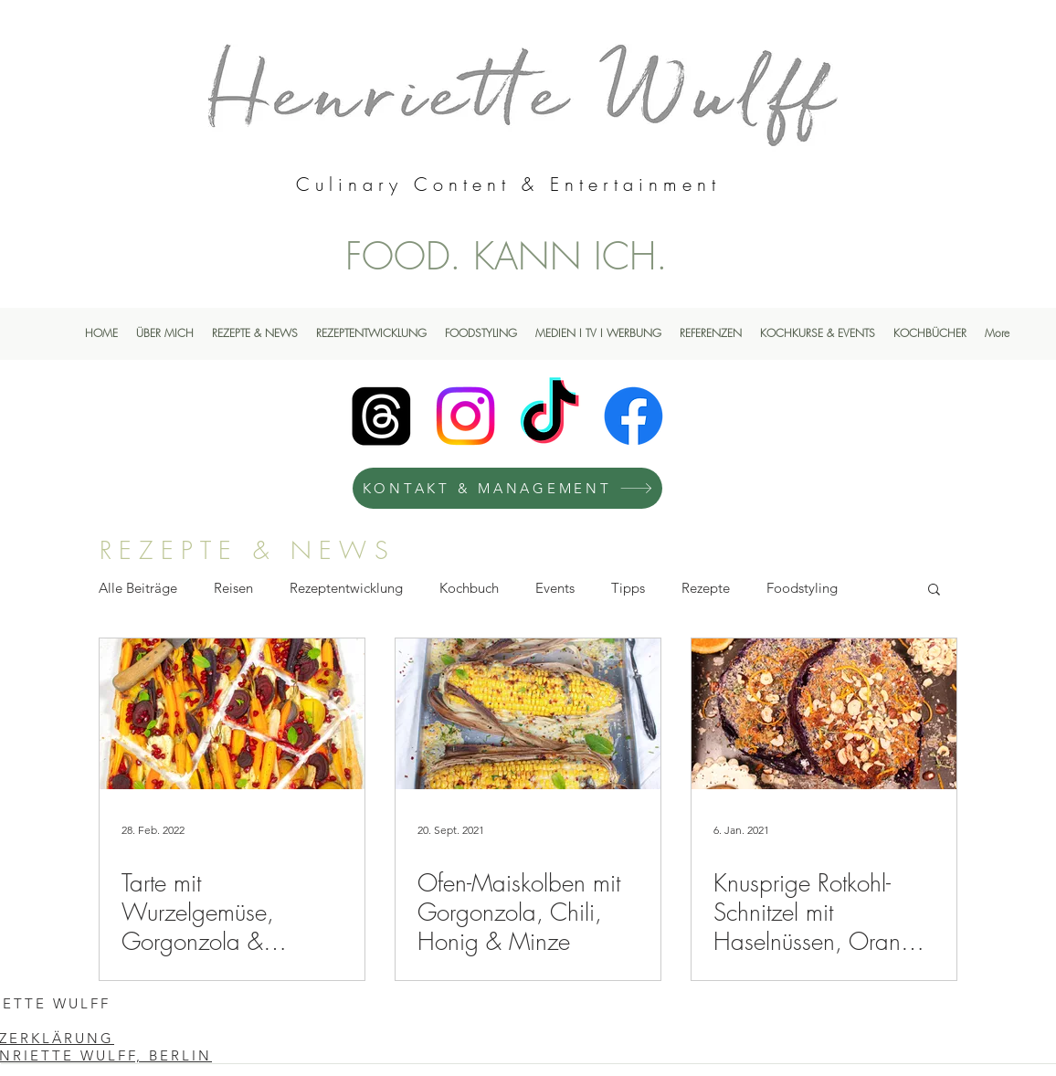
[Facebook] (633, 416)
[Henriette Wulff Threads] (381, 416)
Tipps (628, 587)
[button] (934, 590)
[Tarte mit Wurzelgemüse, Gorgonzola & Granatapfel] (232, 713)
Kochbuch (469, 587)
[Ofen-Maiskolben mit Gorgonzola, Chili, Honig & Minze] (528, 713)
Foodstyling (802, 587)
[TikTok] (549, 416)
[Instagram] (465, 416)
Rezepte (705, 587)
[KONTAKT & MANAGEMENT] (507, 488)
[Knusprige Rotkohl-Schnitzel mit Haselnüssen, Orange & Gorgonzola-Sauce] (824, 713)
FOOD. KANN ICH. (506, 255)
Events (555, 587)
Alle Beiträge (138, 587)
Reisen (233, 587)
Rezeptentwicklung (346, 587)
